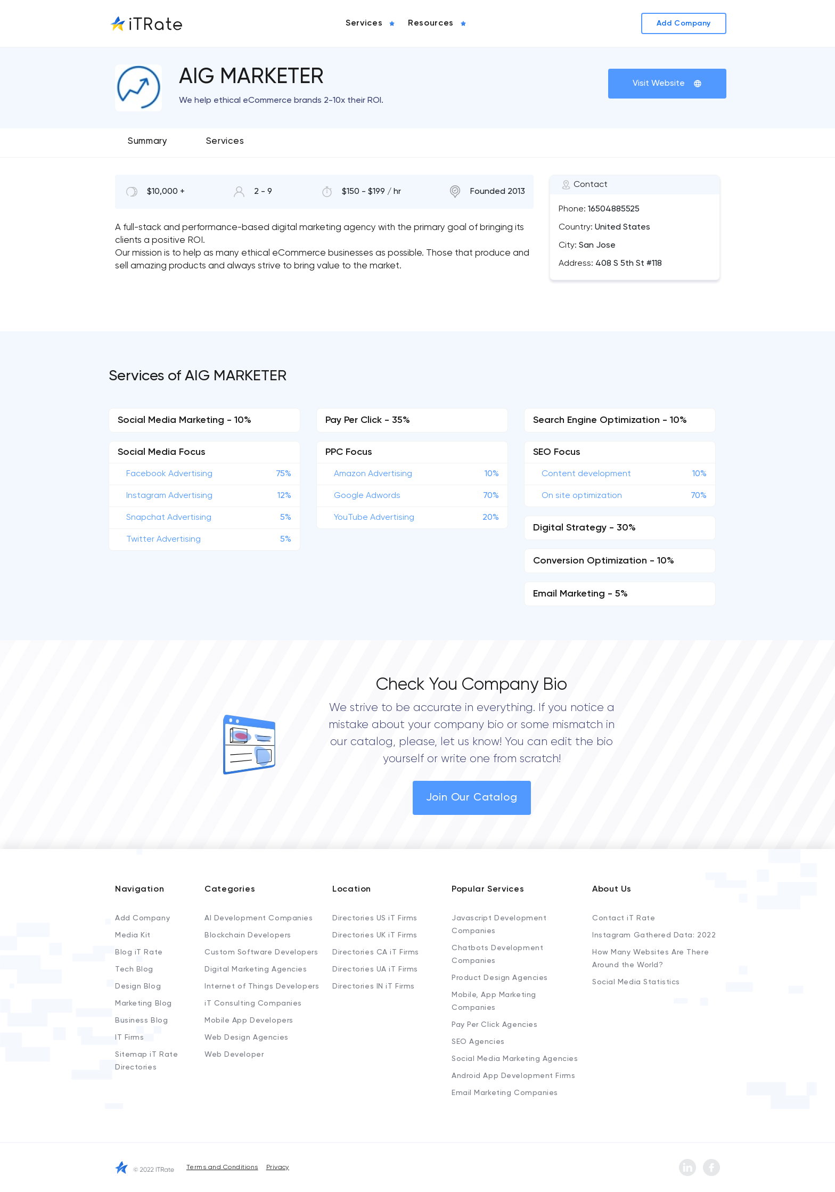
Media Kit (133, 935)
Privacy (277, 1167)
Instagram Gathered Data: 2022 (654, 935)
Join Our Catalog (472, 798)
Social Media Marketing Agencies (515, 1059)
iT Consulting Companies (253, 1003)
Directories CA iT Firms (375, 952)
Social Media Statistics (636, 982)
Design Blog (138, 986)
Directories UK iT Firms (375, 935)
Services (225, 141)
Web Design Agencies (246, 1037)
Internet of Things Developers (261, 986)
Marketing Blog (143, 1003)
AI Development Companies (258, 918)
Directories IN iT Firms (373, 986)
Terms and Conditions (222, 1167)
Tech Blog (134, 969)
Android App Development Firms (513, 1076)
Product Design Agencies (500, 978)
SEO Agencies (478, 1042)
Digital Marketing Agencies (255, 969)
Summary (148, 141)
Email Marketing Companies (505, 1093)
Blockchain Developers (247, 935)
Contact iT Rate (623, 918)
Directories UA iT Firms (375, 969)
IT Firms (129, 1037)
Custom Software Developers (261, 952)
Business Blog (141, 1020)
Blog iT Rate (139, 952)
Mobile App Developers (248, 1020)
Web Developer (234, 1054)
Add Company (142, 918)
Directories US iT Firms (375, 918)
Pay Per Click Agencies (494, 1024)
